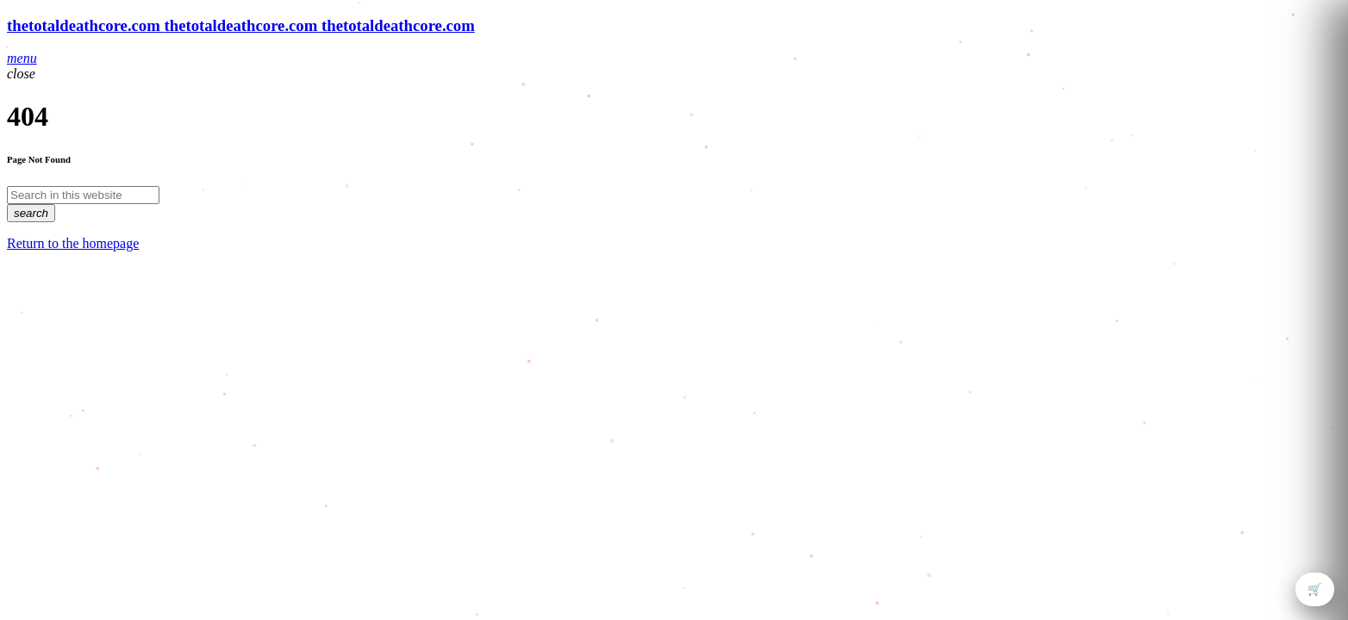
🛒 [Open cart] (1314, 589)
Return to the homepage (73, 243)
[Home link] (241, 25)
